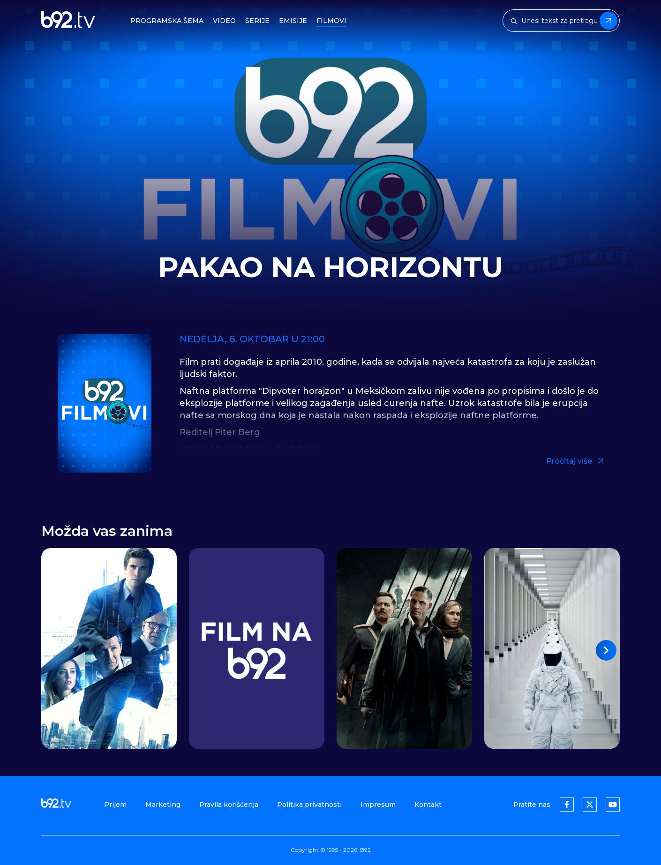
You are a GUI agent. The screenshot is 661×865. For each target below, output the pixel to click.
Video (224, 21)
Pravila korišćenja (228, 804)
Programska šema (166, 21)
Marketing (162, 804)
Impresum (378, 804)
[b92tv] (68, 20)
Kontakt (428, 804)
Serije (257, 21)
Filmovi (331, 21)
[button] (606, 650)
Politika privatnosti (309, 804)
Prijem (115, 804)
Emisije (293, 21)
